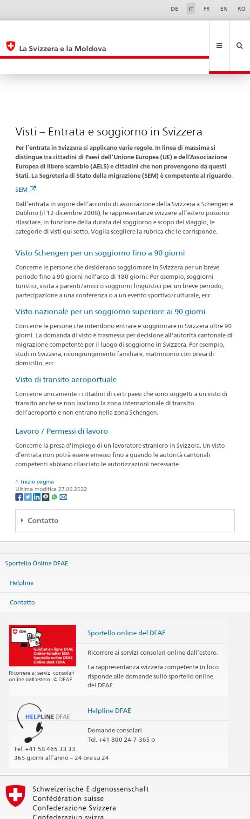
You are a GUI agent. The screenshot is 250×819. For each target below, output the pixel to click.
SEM (25, 158)
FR (206, 8)
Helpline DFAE (109, 679)
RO (241, 8)
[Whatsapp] (55, 465)
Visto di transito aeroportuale (66, 348)
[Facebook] (19, 465)
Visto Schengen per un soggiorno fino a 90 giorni (100, 221)
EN (224, 8)
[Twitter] (28, 465)
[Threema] (46, 465)
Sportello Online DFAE (36, 532)
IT (191, 8)
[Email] (63, 465)
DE (174, 8)
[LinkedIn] (37, 465)
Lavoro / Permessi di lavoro (61, 400)
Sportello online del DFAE (127, 601)
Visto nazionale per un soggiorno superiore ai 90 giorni (110, 280)
